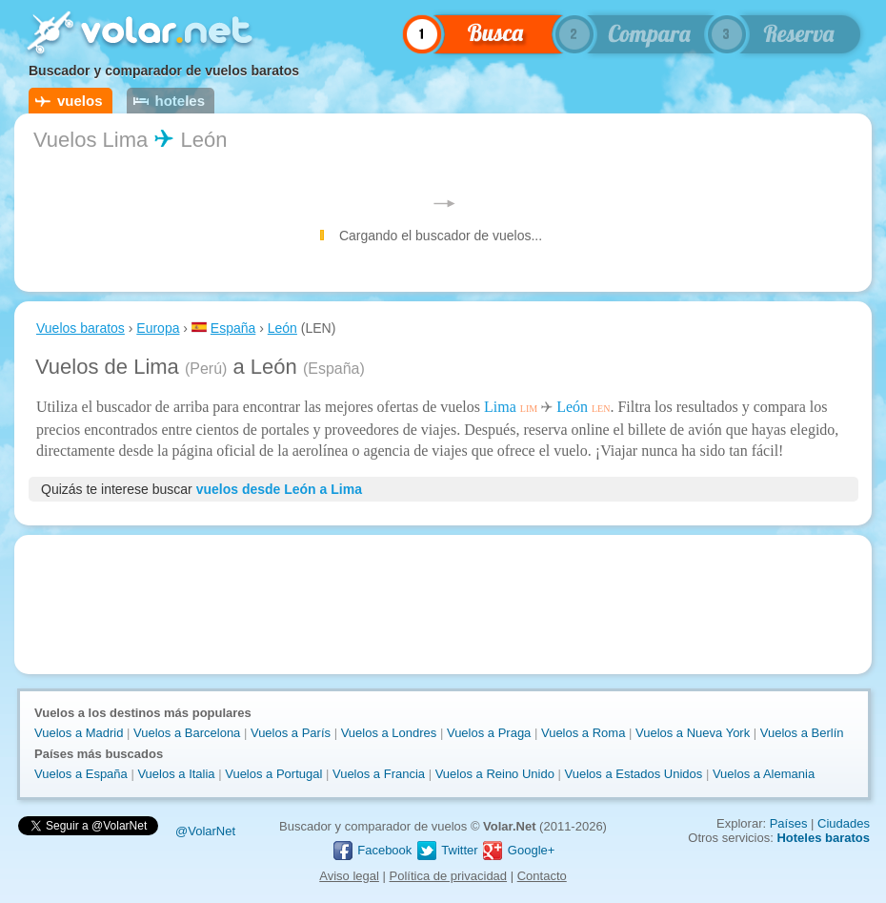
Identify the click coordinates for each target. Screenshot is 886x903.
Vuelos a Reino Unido (494, 774)
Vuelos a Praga (489, 733)
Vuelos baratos (80, 328)
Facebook (372, 850)
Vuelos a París (291, 733)
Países (789, 823)
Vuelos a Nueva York (692, 733)
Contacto (542, 876)
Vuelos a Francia (378, 774)
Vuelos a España (81, 774)
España (233, 328)
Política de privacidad (449, 876)
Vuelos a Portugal (273, 774)
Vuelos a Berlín (802, 733)
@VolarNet (205, 831)
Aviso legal (349, 876)
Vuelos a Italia (175, 774)
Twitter (446, 850)
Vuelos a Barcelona (186, 733)
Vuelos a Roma (583, 733)
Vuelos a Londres (389, 733)
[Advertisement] (443, 604)
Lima (500, 407)
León (282, 328)
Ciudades (843, 823)
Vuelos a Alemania (764, 774)
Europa (157, 328)
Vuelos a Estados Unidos (634, 774)
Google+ (517, 850)
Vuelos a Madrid (78, 733)
